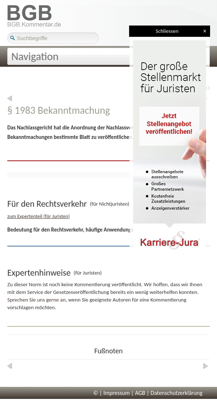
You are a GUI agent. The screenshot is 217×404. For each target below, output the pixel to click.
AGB (140, 392)
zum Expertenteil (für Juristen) (38, 216)
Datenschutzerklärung (176, 392)
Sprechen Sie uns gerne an (36, 299)
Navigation (35, 56)
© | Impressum (111, 392)
